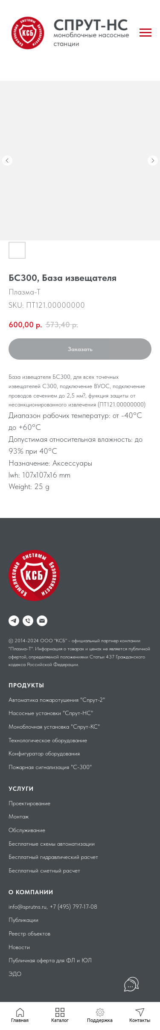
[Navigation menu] (145, 33)
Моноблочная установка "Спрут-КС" (54, 726)
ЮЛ (86, 960)
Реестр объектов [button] (29, 933)
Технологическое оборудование (48, 740)
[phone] (28, 620)
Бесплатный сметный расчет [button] (44, 870)
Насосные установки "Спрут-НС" (51, 713)
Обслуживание (27, 830)
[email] (42, 620)
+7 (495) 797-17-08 (73, 906)
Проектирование (29, 803)
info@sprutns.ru (28, 906)
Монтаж (19, 816)
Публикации (23, 919)
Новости (19, 947)
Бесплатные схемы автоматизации (52, 843)
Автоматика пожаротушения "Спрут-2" (57, 699)
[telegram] (14, 620)
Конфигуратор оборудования (44, 753)
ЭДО (15, 973)
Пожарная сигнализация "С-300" (50, 767)
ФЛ (70, 960)
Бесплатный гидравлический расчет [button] (53, 856)
